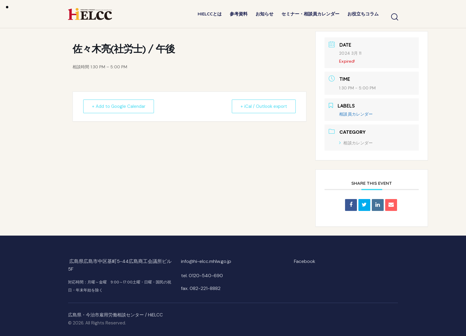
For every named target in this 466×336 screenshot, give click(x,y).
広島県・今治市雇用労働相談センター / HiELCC (115, 315)
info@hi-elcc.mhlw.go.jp (206, 261)
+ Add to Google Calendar (118, 106)
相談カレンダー (356, 143)
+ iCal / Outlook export (263, 106)
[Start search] (394, 17)
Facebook (304, 261)
